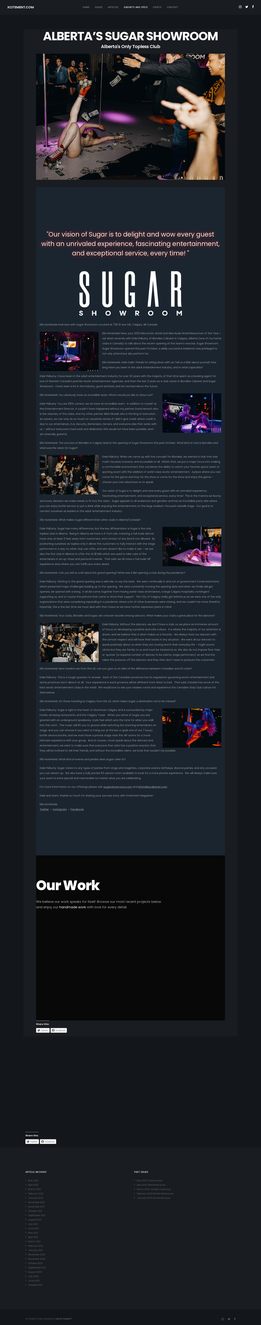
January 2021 (35, 1250)
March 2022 (34, 1189)
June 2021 (33, 1228)
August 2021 (34, 1219)
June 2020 (34, 1280)
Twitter (44, 809)
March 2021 (34, 1241)
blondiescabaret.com (152, 787)
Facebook (77, 809)
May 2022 (33, 1180)
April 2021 (33, 1237)
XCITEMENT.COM (20, 7)
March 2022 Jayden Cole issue (154, 1189)
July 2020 (33, 1276)
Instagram (60, 809)
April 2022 (33, 1184)
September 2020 (37, 1267)
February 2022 (36, 1193)
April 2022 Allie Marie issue (151, 1184)
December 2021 (36, 1202)
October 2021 (35, 1211)
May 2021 (33, 1232)
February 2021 (35, 1245)
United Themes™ (63, 1318)
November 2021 (36, 1206)
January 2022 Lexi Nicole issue (153, 1197)
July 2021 (33, 1224)
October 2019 (35, 1285)
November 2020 (36, 1258)
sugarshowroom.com (117, 787)
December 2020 (36, 1254)
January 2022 (35, 1197)
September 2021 (36, 1215)
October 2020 (35, 1263)
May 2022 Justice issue (149, 1180)
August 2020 (35, 1271)
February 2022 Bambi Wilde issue (155, 1193)
